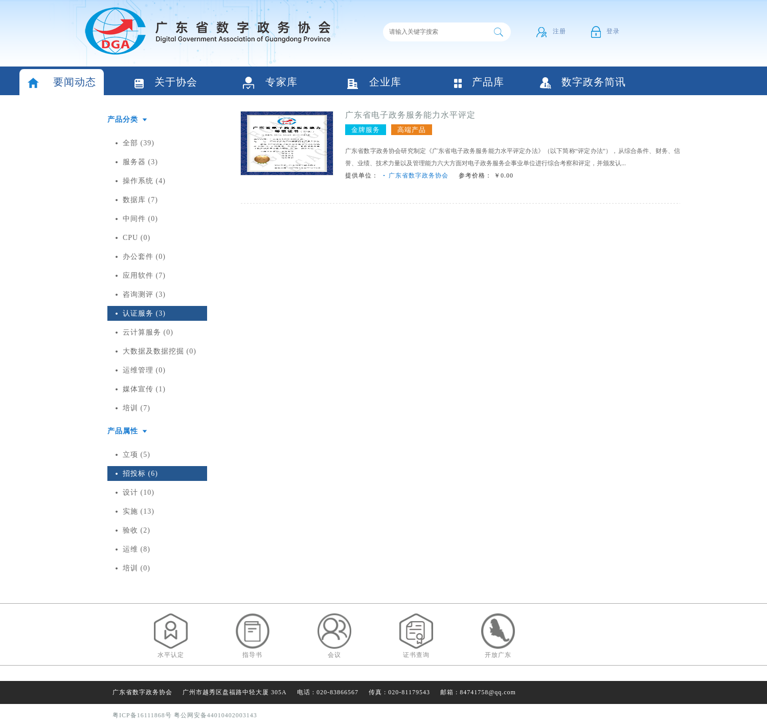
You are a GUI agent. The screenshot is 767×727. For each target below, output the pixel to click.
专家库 (270, 83)
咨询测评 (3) (144, 294)
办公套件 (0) (144, 256)
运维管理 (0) (144, 370)
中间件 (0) (140, 219)
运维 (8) (136, 549)
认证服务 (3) (144, 313)
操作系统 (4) (144, 181)
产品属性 (122, 431)
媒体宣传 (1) (144, 389)
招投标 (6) (140, 473)
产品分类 (122, 119)
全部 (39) (138, 143)
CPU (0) (136, 237)
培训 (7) (136, 408)
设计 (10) (138, 492)
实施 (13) (138, 511)
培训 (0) (136, 568)
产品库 (478, 83)
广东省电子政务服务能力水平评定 (410, 115)
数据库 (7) (140, 200)
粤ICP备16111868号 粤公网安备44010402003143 (184, 715)
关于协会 (165, 83)
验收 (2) (136, 530)
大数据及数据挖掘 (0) (159, 351)
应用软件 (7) (144, 275)
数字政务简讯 (583, 82)
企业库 (374, 83)
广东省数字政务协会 (418, 175)
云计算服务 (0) (148, 332)
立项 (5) (136, 454)
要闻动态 (61, 83)
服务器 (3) (140, 162)
